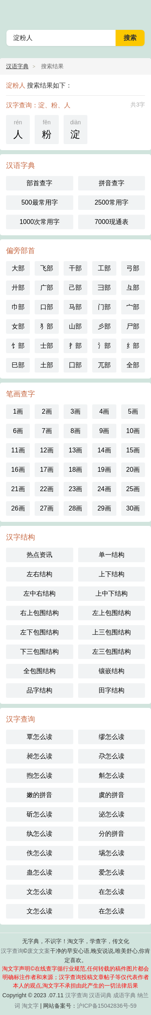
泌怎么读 (111, 814)
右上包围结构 (39, 612)
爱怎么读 (111, 872)
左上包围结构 (111, 612)
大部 (18, 268)
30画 (133, 508)
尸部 (132, 326)
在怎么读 (111, 891)
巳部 (18, 365)
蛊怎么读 (39, 872)
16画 (18, 469)
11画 (18, 450)
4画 (104, 411)
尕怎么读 (111, 756)
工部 (104, 268)
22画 (47, 489)
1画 (18, 411)
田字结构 (111, 690)
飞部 (46, 268)
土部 (46, 365)
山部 (75, 326)
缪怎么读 (111, 736)
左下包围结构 (39, 632)
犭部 (46, 326)
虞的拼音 (111, 794)
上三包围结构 (111, 632)
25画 (133, 489)
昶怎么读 (39, 756)
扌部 (75, 345)
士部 (46, 345)
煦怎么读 (39, 775)
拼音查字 (111, 183)
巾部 (18, 306)
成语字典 (124, 995)
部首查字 (39, 183)
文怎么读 (39, 891)
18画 (76, 469)
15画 (133, 450)
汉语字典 (17, 66)
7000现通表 (111, 221)
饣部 (18, 345)
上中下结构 (111, 593)
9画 (104, 430)
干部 (75, 268)
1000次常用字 (39, 221)
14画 (104, 450)
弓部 (132, 268)
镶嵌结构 (111, 671)
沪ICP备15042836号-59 (107, 1005)
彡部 (104, 326)
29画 (104, 508)
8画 (75, 430)
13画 (76, 450)
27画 (47, 508)
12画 (47, 450)
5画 (133, 411)
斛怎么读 (111, 775)
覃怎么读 (39, 736)
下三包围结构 (39, 651)
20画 (133, 469)
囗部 (75, 365)
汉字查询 (12, 951)
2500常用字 (111, 202)
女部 (18, 326)
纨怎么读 (39, 833)
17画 (47, 469)
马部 (75, 306)
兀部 (104, 365)
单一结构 (111, 554)
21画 (18, 489)
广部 (46, 287)
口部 (46, 306)
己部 (75, 287)
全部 (132, 365)
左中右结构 (39, 593)
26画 (18, 508)
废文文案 (38, 951)
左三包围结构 (111, 651)
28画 (76, 508)
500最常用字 (39, 202)
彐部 (104, 287)
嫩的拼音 (39, 794)
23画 (76, 489)
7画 (47, 430)
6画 (18, 430)
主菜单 (139, 12)
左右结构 (39, 574)
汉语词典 (100, 995)
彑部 (132, 287)
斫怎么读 (39, 814)
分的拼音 (111, 833)
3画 (75, 411)
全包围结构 (39, 671)
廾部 (18, 287)
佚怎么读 (39, 853)
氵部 (104, 345)
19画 (104, 469)
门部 (104, 306)
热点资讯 (39, 554)
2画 (47, 411)
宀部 (132, 306)
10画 (133, 430)
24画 (104, 489)
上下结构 (111, 574)
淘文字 (30, 1005)
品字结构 (39, 690)
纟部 (132, 345)
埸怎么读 (111, 853)
